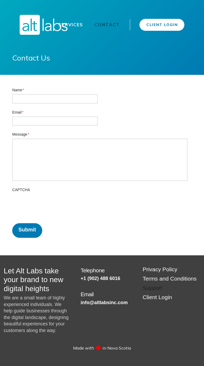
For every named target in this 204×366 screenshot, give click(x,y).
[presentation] (52, 204)
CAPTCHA (21, 190)
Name (18, 90)
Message (20, 134)
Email (18, 112)
